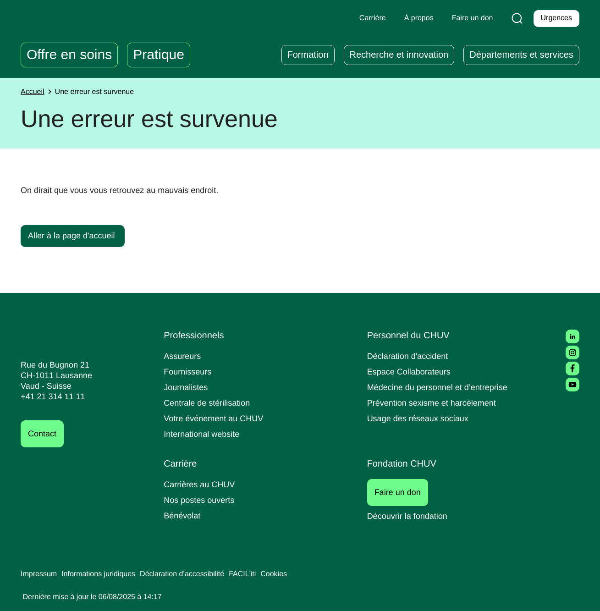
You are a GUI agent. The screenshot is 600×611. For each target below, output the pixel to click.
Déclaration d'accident (410, 356)
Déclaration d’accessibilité (195, 574)
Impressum (40, 574)
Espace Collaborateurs (411, 371)
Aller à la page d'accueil (74, 235)
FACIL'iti (259, 574)
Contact (43, 434)
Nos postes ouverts (201, 500)
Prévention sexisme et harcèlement (435, 402)
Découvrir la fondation (410, 516)
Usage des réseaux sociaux (419, 418)
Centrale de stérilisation (210, 402)
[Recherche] (515, 18)
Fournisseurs (189, 371)
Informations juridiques (104, 574)
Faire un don (402, 492)
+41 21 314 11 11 (50, 396)
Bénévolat (183, 515)
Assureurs (183, 356)
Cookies (293, 574)
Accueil (33, 92)
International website (205, 434)
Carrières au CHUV (201, 484)
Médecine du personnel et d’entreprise (442, 387)
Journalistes (187, 387)
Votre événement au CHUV (216, 418)
